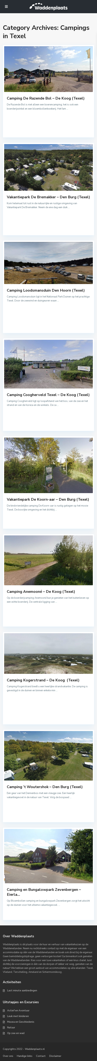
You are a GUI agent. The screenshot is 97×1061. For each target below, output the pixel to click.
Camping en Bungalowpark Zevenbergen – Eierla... (44, 892)
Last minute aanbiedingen (22, 990)
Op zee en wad (15, 1033)
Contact (41, 1056)
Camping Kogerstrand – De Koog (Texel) (43, 680)
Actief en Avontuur (18, 1010)
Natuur (11, 1027)
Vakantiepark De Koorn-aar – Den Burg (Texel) (48, 499)
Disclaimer (55, 1056)
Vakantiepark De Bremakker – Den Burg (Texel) (48, 197)
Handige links (24, 1056)
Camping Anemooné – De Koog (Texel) (41, 591)
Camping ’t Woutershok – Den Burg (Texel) (45, 786)
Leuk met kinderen (18, 1016)
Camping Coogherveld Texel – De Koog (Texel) (48, 394)
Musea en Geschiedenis (20, 1022)
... (67, 108)
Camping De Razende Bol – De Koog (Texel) (46, 98)
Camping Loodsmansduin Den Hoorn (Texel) (46, 290)
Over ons (8, 1056)
